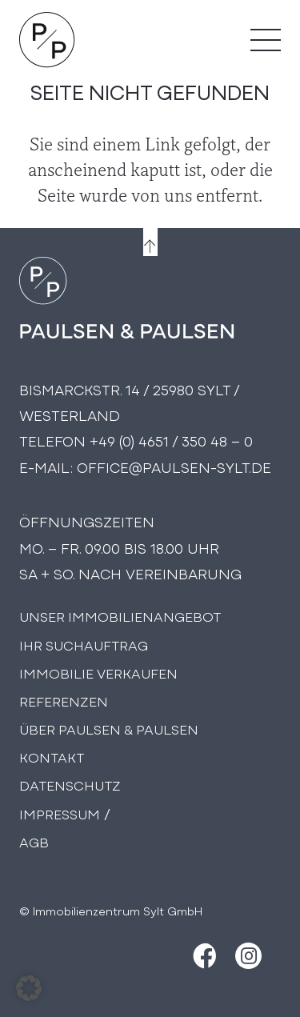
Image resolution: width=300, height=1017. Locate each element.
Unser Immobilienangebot (120, 616)
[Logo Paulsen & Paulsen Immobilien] (47, 40)
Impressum (59, 813)
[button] (29, 988)
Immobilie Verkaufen (98, 672)
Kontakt (51, 756)
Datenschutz (70, 784)
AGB (34, 841)
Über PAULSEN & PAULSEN (108, 728)
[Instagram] (248, 956)
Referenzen (63, 700)
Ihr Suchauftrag (83, 644)
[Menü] (265, 40)
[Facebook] (203, 956)
